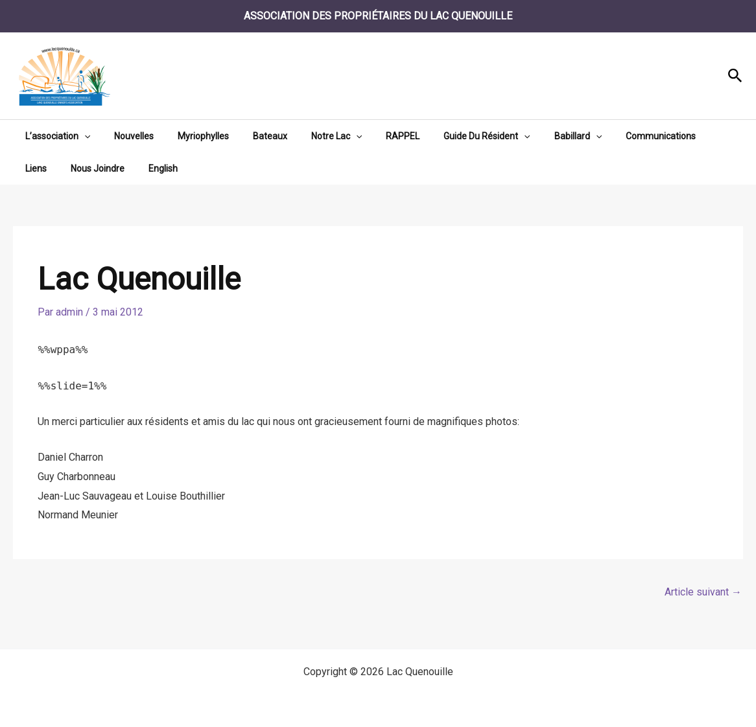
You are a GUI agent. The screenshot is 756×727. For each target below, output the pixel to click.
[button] (735, 76)
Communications (611, 136)
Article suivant (703, 592)
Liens (675, 136)
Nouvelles (125, 136)
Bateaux (249, 136)
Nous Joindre (49, 168)
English (108, 168)
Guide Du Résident (449, 136)
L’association (54, 136)
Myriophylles (188, 136)
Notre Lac (310, 136)
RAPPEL (371, 136)
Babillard (534, 136)
